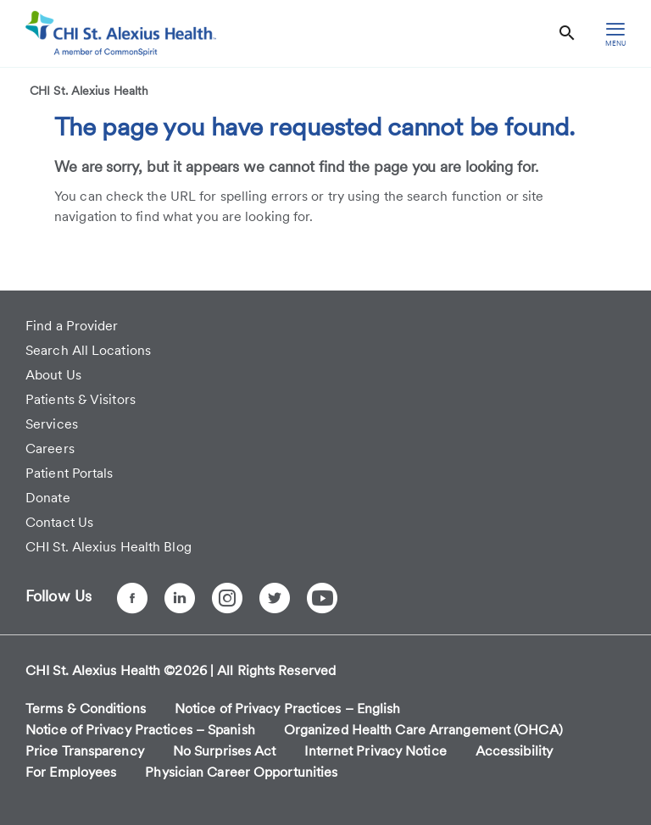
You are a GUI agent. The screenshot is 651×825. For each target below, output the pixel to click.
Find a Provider (72, 326)
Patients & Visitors (80, 399)
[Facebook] (132, 598)
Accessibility (514, 751)
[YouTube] (322, 598)
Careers (50, 448)
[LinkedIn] (179, 598)
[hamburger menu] (615, 33)
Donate (47, 498)
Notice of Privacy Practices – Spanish (140, 730)
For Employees (70, 772)
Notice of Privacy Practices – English (288, 708)
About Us (53, 375)
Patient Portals (69, 473)
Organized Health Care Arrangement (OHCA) (423, 730)
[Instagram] (227, 598)
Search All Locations (88, 350)
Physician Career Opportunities (241, 772)
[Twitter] (274, 598)
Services (51, 424)
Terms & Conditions (85, 708)
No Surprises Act (224, 751)
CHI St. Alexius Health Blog (108, 547)
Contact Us (59, 522)
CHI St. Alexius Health (89, 90)
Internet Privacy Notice (375, 751)
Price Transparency (84, 751)
